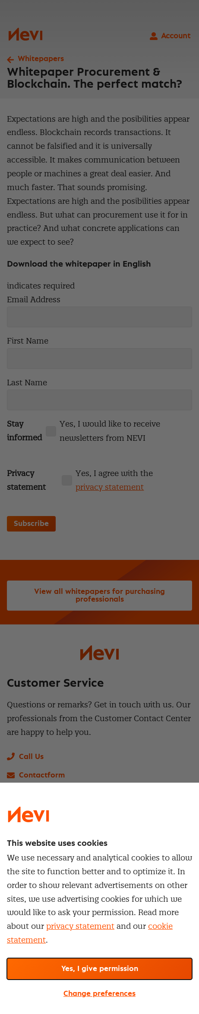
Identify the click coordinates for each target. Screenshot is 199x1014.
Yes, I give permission (99, 969)
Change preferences (99, 994)
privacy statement (80, 926)
